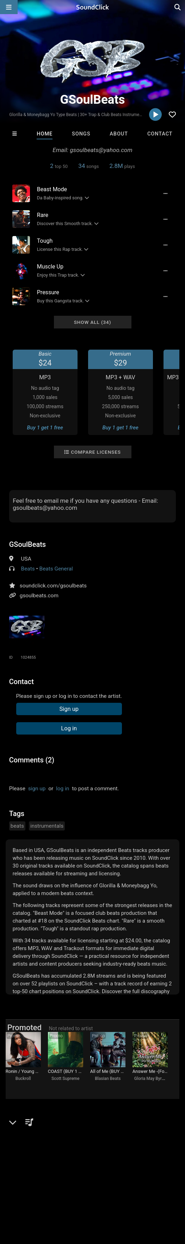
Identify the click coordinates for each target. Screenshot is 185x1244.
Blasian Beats (108, 1078)
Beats (28, 569)
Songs (81, 134)
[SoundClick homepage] (92, 7)
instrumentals (46, 826)
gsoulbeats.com (39, 595)
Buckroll (23, 1078)
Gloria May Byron (150, 1078)
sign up (37, 788)
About (119, 134)
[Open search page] (178, 7)
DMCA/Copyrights (131, 1190)
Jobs (97, 1190)
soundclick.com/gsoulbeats (53, 585)
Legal (10, 1197)
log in (62, 788)
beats (17, 826)
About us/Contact (62, 1190)
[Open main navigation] (9, 7)
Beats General (56, 569)
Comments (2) (31, 760)
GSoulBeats (27, 544)
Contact (160, 134)
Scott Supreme (65, 1078)
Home (45, 134)
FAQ (30, 1190)
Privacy (168, 1190)
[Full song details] (165, 193)
